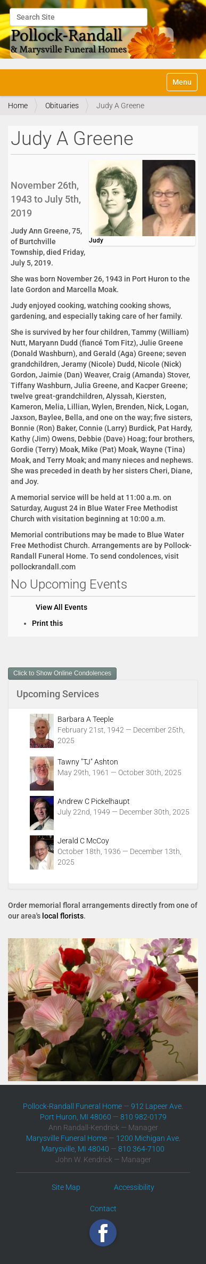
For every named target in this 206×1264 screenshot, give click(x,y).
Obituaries (62, 105)
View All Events (61, 607)
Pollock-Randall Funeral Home (72, 1106)
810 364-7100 (141, 1149)
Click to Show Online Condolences (62, 673)
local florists (63, 916)
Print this (47, 623)
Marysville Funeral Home (66, 1138)
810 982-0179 (143, 1117)
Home (18, 105)
